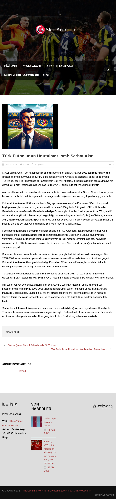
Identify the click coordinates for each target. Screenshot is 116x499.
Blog (46, 75)
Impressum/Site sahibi (34, 490)
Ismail (26, 164)
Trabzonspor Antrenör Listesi (50, 422)
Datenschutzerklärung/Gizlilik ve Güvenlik (69, 490)
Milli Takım (10, 65)
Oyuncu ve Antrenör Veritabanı (21, 75)
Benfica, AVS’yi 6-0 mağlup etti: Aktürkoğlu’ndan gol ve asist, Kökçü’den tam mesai (52, 452)
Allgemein (39, 164)
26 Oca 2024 (11, 164)
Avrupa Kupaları (32, 65)
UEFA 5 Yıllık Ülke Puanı (60, 65)
